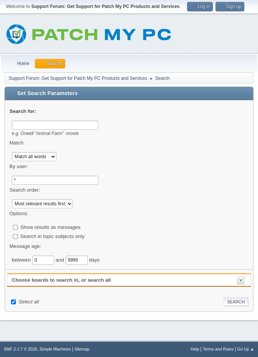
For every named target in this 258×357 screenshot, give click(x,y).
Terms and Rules (218, 349)
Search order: (24, 190)
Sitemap (82, 349)
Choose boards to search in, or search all (61, 280)
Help (195, 349)
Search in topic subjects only (52, 236)
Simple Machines (55, 349)
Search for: (22, 111)
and (61, 259)
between (22, 259)
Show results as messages (50, 227)
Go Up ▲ (245, 349)
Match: (17, 143)
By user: (18, 166)
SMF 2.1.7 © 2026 (20, 349)
